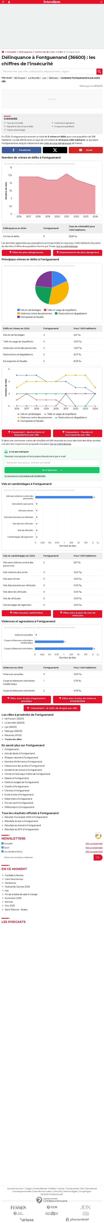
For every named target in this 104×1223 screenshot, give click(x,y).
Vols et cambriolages (16, 130)
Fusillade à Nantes (14, 875)
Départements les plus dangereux (79, 252)
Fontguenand (12, 749)
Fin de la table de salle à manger (21, 894)
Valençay (53, 77)
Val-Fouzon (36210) (14, 718)
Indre (60, 52)
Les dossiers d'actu (12, 851)
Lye (44, 77)
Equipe (29, 1189)
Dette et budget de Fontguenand (22, 782)
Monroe (9, 902)
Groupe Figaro (85, 1191)
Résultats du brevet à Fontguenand (23, 825)
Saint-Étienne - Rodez (16, 909)
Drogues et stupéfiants (64, 126)
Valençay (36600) (13, 731)
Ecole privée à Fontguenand (19, 794)
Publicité (52, 1189)
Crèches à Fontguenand (17, 790)
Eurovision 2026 (13, 898)
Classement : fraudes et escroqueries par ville (79, 433)
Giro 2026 (10, 905)
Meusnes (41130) (13, 735)
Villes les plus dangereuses (27, 252)
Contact (61, 1189)
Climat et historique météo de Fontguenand (27, 774)
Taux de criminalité (15, 123)
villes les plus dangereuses (57, 143)
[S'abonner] (52, 857)
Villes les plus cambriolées (28, 612)
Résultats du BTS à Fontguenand (21, 829)
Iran (7, 890)
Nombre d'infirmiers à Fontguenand (23, 761)
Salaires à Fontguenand (16, 778)
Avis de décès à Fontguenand (20, 753)
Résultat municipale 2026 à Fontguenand (26, 817)
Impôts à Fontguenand (16, 786)
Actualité (11, 52)
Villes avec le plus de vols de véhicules (79, 614)
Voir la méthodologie (67, 246)
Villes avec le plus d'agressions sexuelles (28, 699)
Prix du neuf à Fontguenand (19, 803)
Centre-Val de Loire (45, 52)
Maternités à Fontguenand (18, 799)
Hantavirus (10, 883)
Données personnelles (22, 1191)
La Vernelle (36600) (14, 722)
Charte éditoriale (40, 1189)
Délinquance (25, 52)
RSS (82, 1189)
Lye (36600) (11, 727)
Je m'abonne (49, 470)
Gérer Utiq (57, 1191)
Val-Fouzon (19, 77)
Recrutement (91, 1189)
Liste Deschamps (14, 879)
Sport (5, 847)
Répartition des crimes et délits (20, 126)
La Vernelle (34, 77)
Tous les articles (72, 1189)
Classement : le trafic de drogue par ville (54, 708)
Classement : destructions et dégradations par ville (28, 433)
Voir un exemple (94, 843)
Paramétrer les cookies (42, 1191)
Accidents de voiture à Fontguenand (23, 770)
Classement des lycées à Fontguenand (24, 766)
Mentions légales (70, 1191)
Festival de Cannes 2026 (17, 886)
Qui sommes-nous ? (15, 1189)
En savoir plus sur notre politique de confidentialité (25, 476)
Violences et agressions (64, 123)
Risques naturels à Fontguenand (21, 757)
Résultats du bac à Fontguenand (21, 821)
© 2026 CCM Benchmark (52, 1194)
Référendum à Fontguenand (19, 807)
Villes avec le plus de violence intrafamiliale (79, 699)
